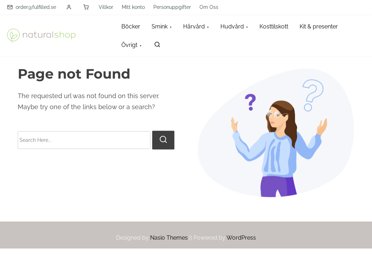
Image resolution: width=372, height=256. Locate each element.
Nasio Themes (169, 237)
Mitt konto (133, 7)
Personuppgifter (172, 7)
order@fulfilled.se (31, 7)
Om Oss (208, 7)
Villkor (106, 7)
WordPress (241, 237)
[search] (155, 46)
